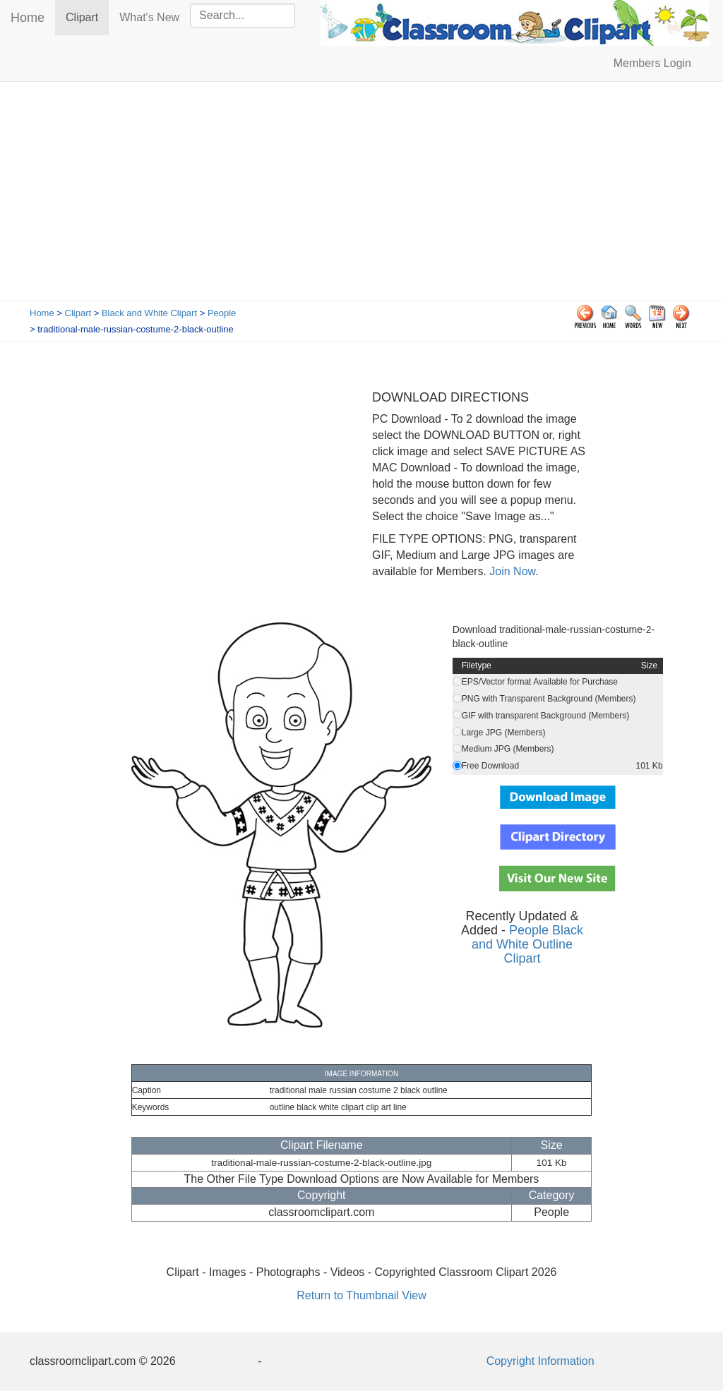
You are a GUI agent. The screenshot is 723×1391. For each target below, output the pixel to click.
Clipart (87, 16)
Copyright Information (540, 1361)
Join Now (510, 571)
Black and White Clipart (149, 313)
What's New (149, 17)
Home (27, 18)
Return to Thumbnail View (361, 1295)
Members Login (652, 63)
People (222, 313)
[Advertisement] (361, 195)
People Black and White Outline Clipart (527, 944)
